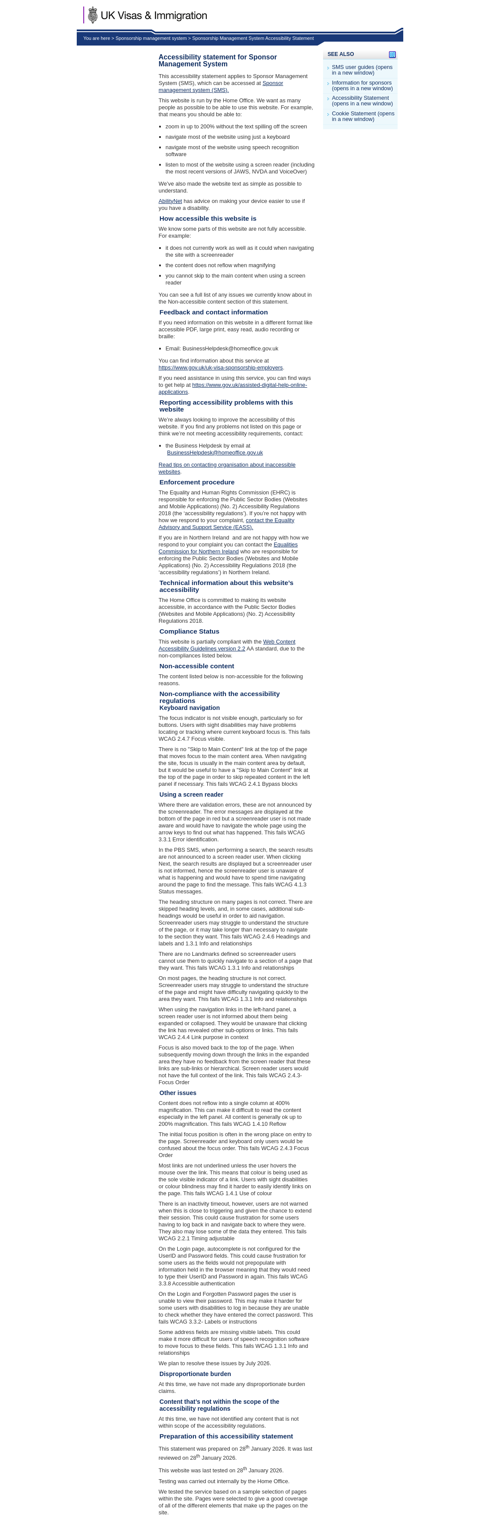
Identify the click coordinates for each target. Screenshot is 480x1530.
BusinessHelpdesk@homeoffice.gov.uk (215, 452)
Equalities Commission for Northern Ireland (228, 548)
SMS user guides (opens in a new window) (362, 70)
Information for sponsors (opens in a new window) (362, 86)
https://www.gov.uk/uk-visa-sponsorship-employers (221, 367)
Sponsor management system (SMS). (221, 86)
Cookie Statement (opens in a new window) (363, 116)
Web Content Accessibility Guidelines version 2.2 (227, 645)
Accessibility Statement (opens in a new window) (362, 101)
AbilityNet (170, 201)
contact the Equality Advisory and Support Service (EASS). (226, 523)
